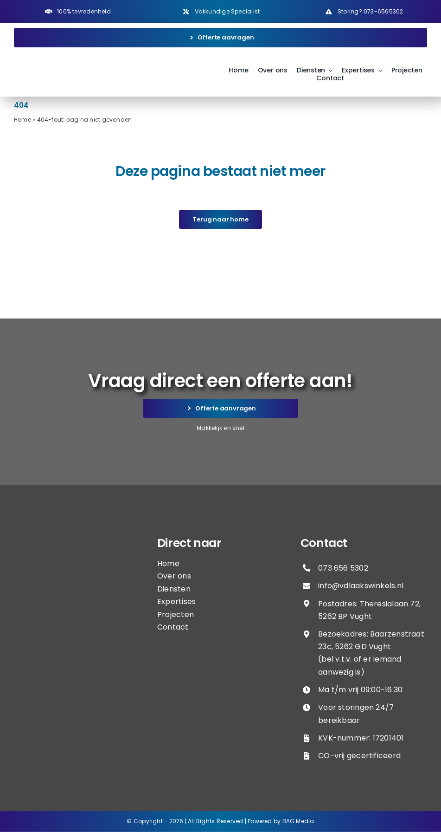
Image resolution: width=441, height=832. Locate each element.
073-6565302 (383, 11)
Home (22, 120)
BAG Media (298, 821)
